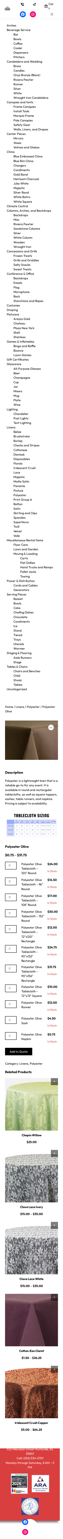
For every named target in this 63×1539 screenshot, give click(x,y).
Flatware (13, 314)
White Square (22, 202)
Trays (17, 639)
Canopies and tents (20, 102)
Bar (15, 34)
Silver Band (21, 192)
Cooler (18, 48)
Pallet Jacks (28, 572)
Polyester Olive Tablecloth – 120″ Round (31, 868)
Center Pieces (16, 134)
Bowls (17, 39)
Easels (17, 283)
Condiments (21, 170)
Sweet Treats (22, 269)
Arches (11, 25)
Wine (16, 405)
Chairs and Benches (26, 671)
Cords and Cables (25, 585)
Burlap (18, 441)
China (11, 152)
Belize (17, 432)
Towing (25, 576)
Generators (21, 590)
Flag (16, 287)
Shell (16, 332)
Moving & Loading (25, 554)
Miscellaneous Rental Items (25, 540)
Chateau (19, 323)
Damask (19, 454)
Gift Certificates (18, 359)
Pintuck (18, 491)
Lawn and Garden (25, 549)
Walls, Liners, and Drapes (30, 129)
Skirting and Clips (25, 513)
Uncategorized (17, 689)
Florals (18, 463)
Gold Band (20, 174)
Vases (17, 143)
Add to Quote (19, 1051)
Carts (24, 558)
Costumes (13, 305)
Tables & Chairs (17, 667)
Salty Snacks (21, 265)
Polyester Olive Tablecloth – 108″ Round (31, 900)
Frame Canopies (24, 107)
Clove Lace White (31, 1279)
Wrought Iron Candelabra (30, 98)
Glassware (14, 364)
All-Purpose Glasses (27, 369)
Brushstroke (21, 436)
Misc (16, 220)
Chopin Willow (31, 1135)
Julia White (21, 183)
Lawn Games (22, 355)
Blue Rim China (23, 161)
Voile (16, 536)
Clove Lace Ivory (31, 1207)
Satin (16, 509)
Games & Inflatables (20, 341)
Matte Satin (21, 481)
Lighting (12, 409)
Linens (11, 427)
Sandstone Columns (26, 229)
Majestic (19, 188)
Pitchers (19, 57)
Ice (15, 626)
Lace (16, 472)
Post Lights (20, 418)
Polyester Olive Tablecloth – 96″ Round (32, 884)
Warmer (19, 648)
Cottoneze (20, 450)
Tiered (17, 635)
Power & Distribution (21, 581)
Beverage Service (19, 30)
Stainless (19, 337)
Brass (17, 66)
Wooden (19, 242)
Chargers (19, 165)
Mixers (17, 391)
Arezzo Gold (21, 319)
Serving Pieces (16, 594)
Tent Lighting (22, 423)
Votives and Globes (26, 147)
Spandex (19, 517)
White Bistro (21, 197)
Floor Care (20, 545)
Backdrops (20, 215)
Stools (17, 680)
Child (16, 676)
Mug (16, 396)
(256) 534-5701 (33, 1458)
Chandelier (21, 414)
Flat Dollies (27, 563)
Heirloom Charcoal (26, 179)
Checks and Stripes (26, 445)
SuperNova (21, 522)
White (17, 93)
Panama (19, 486)
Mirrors (18, 138)
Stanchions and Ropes (28, 301)
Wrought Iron (22, 247)
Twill (16, 526)
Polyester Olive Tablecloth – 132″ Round (32, 916)
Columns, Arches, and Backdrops (29, 211)
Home (9, 707)
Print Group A (22, 500)
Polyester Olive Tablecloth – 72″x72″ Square (31, 991)
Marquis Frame (23, 116)
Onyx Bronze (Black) (26, 75)
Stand (17, 630)
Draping (12, 310)
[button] (51, 727)
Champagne (21, 378)
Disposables (21, 459)
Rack (16, 296)
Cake (16, 608)
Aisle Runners (22, 658)
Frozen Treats (22, 256)
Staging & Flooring (19, 653)
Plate (17, 400)
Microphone (21, 292)
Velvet (17, 531)
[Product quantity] (11, 865)
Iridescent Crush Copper (31, 1423)
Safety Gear (21, 125)
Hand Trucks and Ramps (36, 567)
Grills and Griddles (26, 260)
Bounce (18, 350)
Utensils (18, 644)
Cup (16, 382)
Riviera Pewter (23, 80)
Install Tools (21, 111)
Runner (18, 84)
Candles (19, 70)
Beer (16, 373)
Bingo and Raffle (24, 346)
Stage (17, 662)
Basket (18, 599)
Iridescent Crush (24, 468)
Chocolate (20, 617)
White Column (22, 238)
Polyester (19, 495)
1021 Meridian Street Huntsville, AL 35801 (30, 1451)
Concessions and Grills (22, 251)
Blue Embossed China (28, 156)
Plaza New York (23, 328)
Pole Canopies (23, 120)
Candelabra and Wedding (24, 61)
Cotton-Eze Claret (31, 1351)
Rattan (18, 504)
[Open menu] (52, 14)
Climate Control (17, 206)
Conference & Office (20, 274)
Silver (17, 89)
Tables (17, 685)
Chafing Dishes (23, 612)
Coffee (18, 43)
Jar (15, 387)
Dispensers (20, 52)
